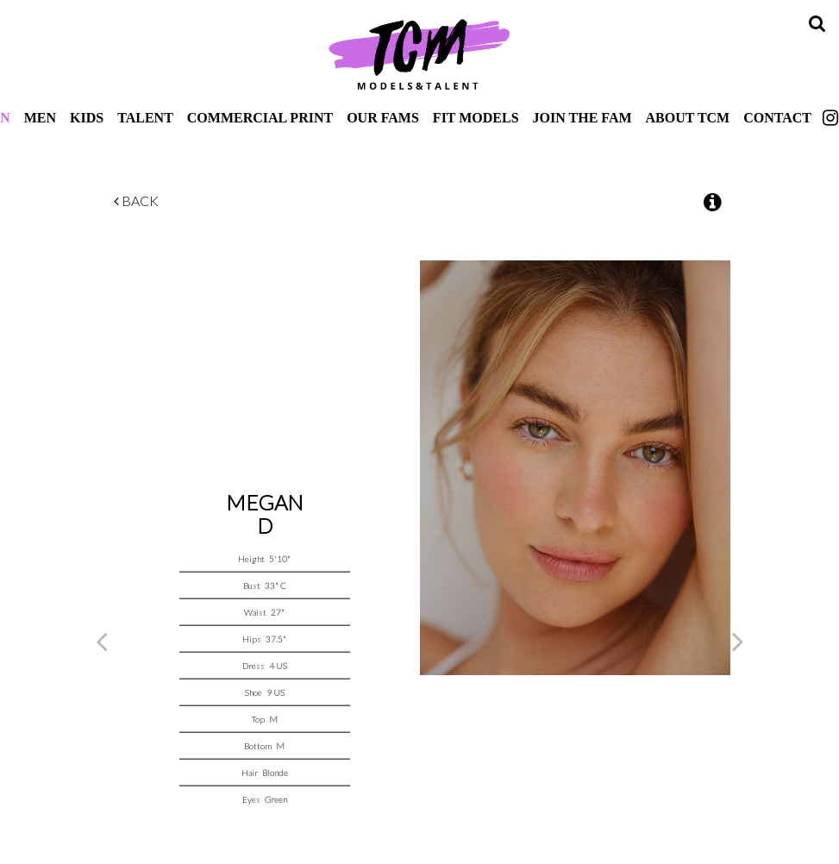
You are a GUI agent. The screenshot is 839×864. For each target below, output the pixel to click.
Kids (86, 117)
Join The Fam (582, 117)
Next (738, 646)
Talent (145, 117)
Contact (777, 117)
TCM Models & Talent (420, 53)
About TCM (688, 117)
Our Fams (383, 117)
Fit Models (476, 117)
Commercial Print (260, 117)
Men (40, 117)
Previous (102, 646)
